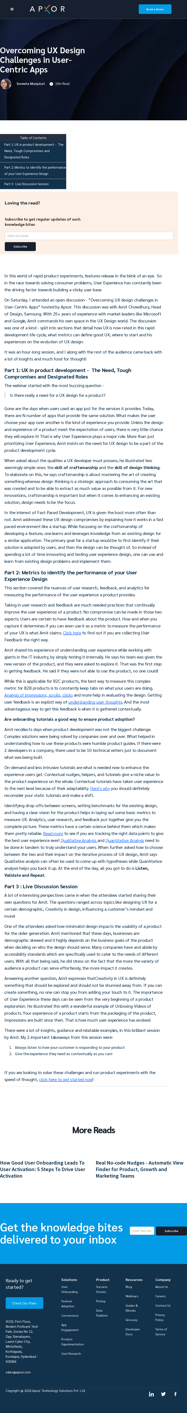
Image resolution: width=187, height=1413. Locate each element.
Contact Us (163, 1305)
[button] (12, 9)
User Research (71, 1353)
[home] (73, 9)
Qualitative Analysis (79, 840)
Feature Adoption (67, 1303)
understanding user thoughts (95, 702)
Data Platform (102, 1312)
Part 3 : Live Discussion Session (26, 184)
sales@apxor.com (18, 1372)
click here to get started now (65, 1079)
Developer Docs (133, 1331)
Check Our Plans (24, 1303)
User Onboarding (69, 1289)
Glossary (131, 1320)
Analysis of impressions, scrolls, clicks (38, 695)
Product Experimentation (72, 1341)
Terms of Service (161, 1331)
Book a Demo (155, 9)
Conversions (70, 1315)
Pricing (100, 1301)
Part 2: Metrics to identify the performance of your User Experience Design (35, 170)
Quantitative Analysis (125, 840)
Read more (53, 833)
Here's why (100, 788)
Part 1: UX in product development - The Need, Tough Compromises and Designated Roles (34, 150)
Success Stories (101, 1289)
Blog (129, 1287)
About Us (161, 1287)
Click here (72, 632)
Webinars (132, 1296)
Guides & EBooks (132, 1307)
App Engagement (70, 1327)
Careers (160, 1296)
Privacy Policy (160, 1317)
